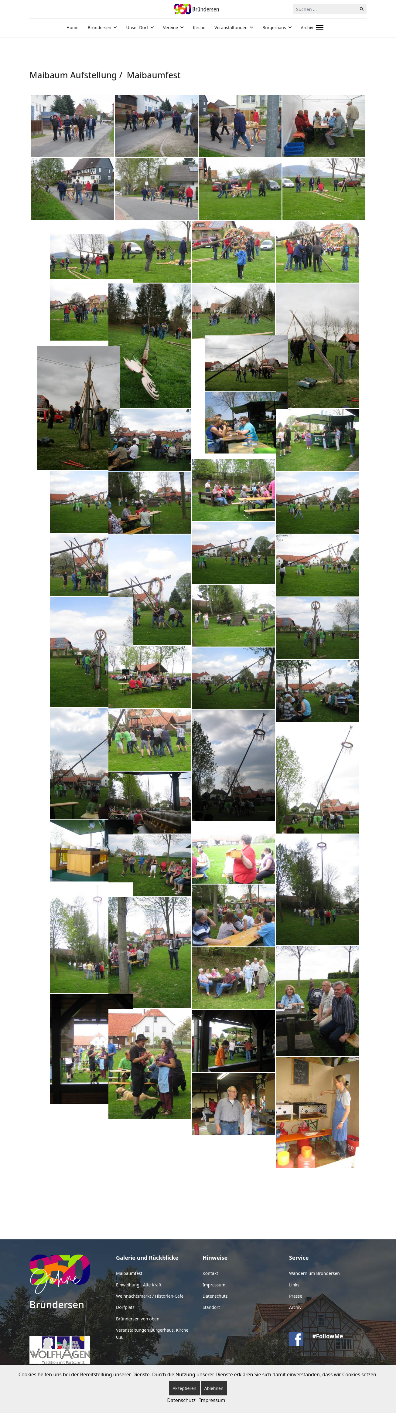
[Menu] (318, 28)
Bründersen (99, 27)
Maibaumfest (129, 1273)
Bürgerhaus (274, 27)
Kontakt (210, 1273)
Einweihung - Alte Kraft (139, 1285)
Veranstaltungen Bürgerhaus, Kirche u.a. (152, 1333)
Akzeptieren (184, 1388)
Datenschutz (215, 1296)
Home (73, 27)
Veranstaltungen (231, 27)
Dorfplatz (125, 1307)
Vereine (170, 27)
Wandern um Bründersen (314, 1273)
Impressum (214, 1285)
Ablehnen (214, 1388)
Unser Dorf (137, 27)
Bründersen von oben (137, 1319)
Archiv (307, 27)
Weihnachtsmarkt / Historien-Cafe (149, 1296)
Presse (295, 1296)
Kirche (199, 27)
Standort (211, 1307)
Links (294, 1285)
